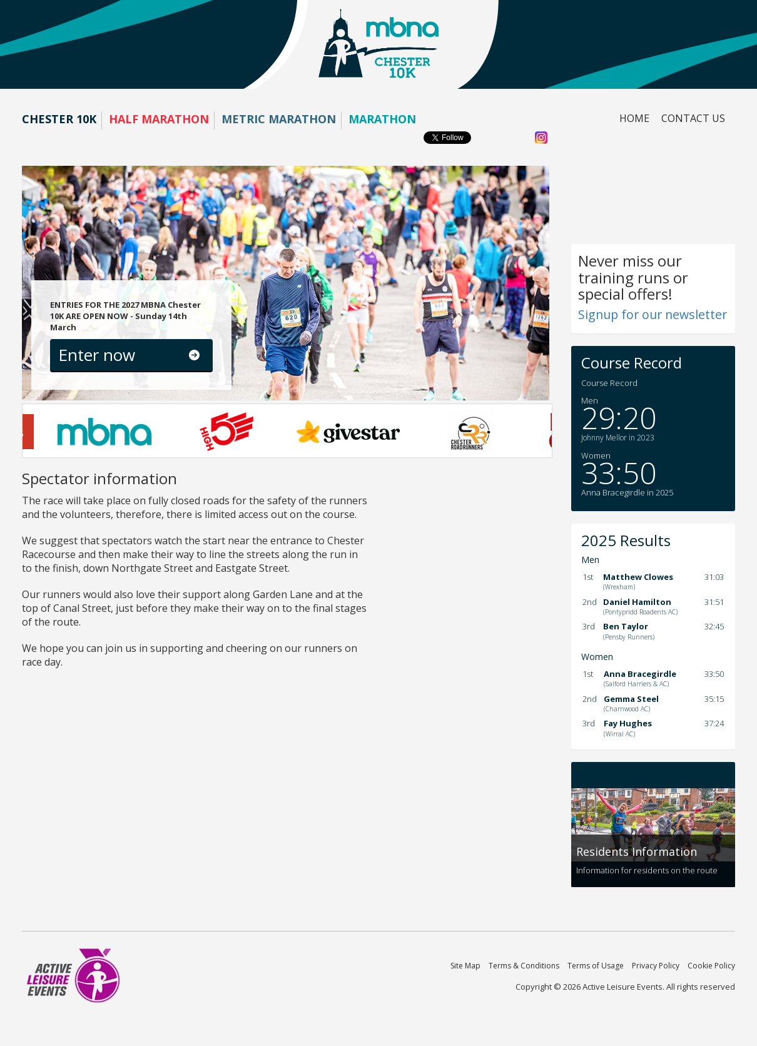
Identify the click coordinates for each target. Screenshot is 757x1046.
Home (634, 118)
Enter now (96, 354)
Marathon (382, 118)
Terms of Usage (595, 965)
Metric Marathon (278, 118)
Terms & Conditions (524, 965)
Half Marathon (159, 118)
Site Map (465, 965)
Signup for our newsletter (652, 314)
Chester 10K (59, 118)
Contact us (693, 118)
